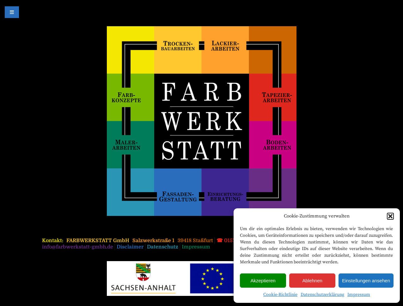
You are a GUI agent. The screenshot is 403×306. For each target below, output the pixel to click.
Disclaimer (130, 247)
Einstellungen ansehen (366, 280)
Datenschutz (162, 247)
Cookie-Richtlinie (280, 294)
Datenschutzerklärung (322, 294)
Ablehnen (312, 280)
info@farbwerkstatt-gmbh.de (77, 247)
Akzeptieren (262, 280)
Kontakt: (52, 240)
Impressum (358, 294)
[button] (390, 216)
